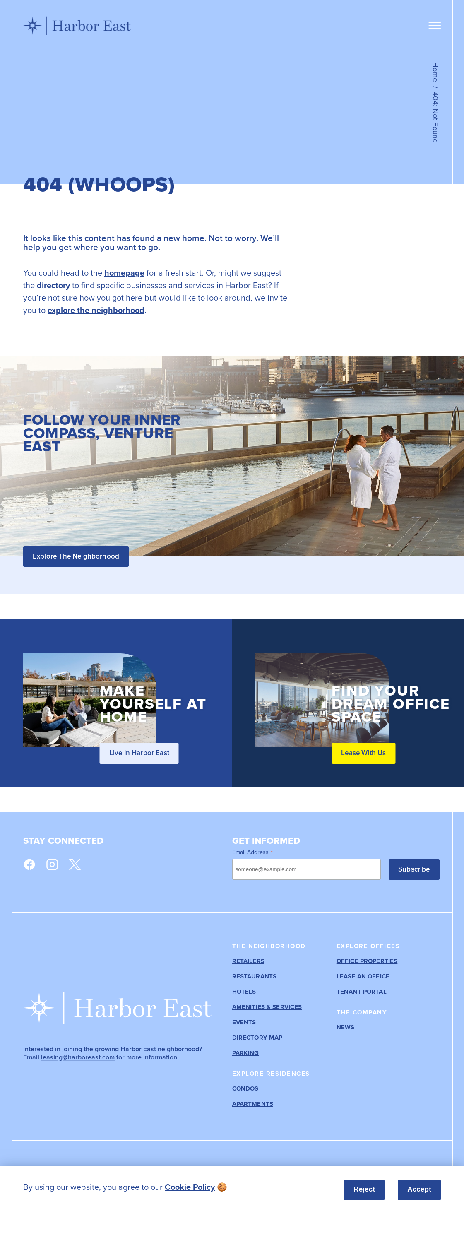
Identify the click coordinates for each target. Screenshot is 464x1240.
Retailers (248, 961)
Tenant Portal (362, 992)
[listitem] (161, 1187)
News (346, 1027)
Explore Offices (368, 946)
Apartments (253, 1104)
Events (244, 1022)
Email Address (252, 852)
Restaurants (254, 976)
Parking (245, 1053)
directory (53, 285)
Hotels (244, 992)
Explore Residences (271, 1073)
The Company (362, 1012)
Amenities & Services (267, 1007)
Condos (245, 1089)
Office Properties (367, 961)
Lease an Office (363, 976)
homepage (124, 273)
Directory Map (257, 1038)
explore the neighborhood (96, 310)
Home (435, 72)
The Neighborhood (269, 946)
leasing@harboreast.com (78, 1057)
